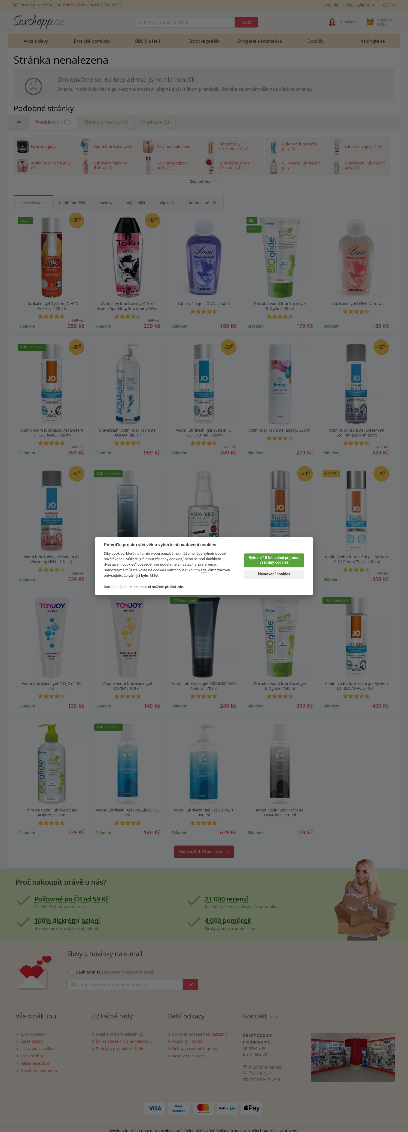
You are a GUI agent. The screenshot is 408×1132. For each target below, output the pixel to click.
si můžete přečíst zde (165, 586)
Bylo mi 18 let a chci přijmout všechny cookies (274, 560)
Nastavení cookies (274, 574)
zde (204, 570)
